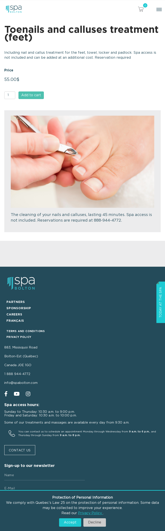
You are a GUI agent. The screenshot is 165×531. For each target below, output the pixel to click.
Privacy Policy (90, 513)
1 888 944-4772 (17, 374)
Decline (94, 522)
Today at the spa (160, 302)
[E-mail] (44, 488)
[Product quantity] (9, 95)
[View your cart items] (141, 9)
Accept (70, 522)
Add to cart (31, 95)
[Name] (44, 475)
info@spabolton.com (21, 382)
